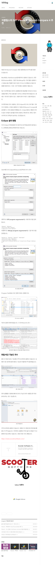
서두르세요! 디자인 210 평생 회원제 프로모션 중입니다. (12, 532)
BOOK (3, 7)
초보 (50, 113)
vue (43, 122)
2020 (47, 118)
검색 (49, 3)
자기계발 (50, 122)
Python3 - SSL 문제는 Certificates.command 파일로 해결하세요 (14, 529)
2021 (48, 111)
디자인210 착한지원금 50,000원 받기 (8, 534)
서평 (45, 113)
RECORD (21, 7)
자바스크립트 (45, 114)
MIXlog (5, 3)
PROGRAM (12, 7)
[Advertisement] (19, 499)
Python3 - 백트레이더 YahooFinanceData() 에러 (11, 526)
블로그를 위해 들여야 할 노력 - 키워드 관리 (9, 524)
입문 (49, 116)
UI (50, 111)
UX (43, 105)
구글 (43, 120)
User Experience (46, 109)
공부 (48, 105)
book (44, 58)
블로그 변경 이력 (45, 75)
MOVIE (46, 122)
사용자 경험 (50, 114)
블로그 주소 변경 (45, 77)
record (44, 62)
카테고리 (44, 55)
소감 (43, 113)
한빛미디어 (44, 111)
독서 (45, 120)
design (44, 118)
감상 (48, 120)
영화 (50, 105)
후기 (43, 107)
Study (44, 116)
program (4, 521)
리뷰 (48, 113)
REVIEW (50, 118)
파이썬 (46, 107)
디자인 (51, 120)
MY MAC (29, 7)
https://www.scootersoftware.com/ (12, 439)
